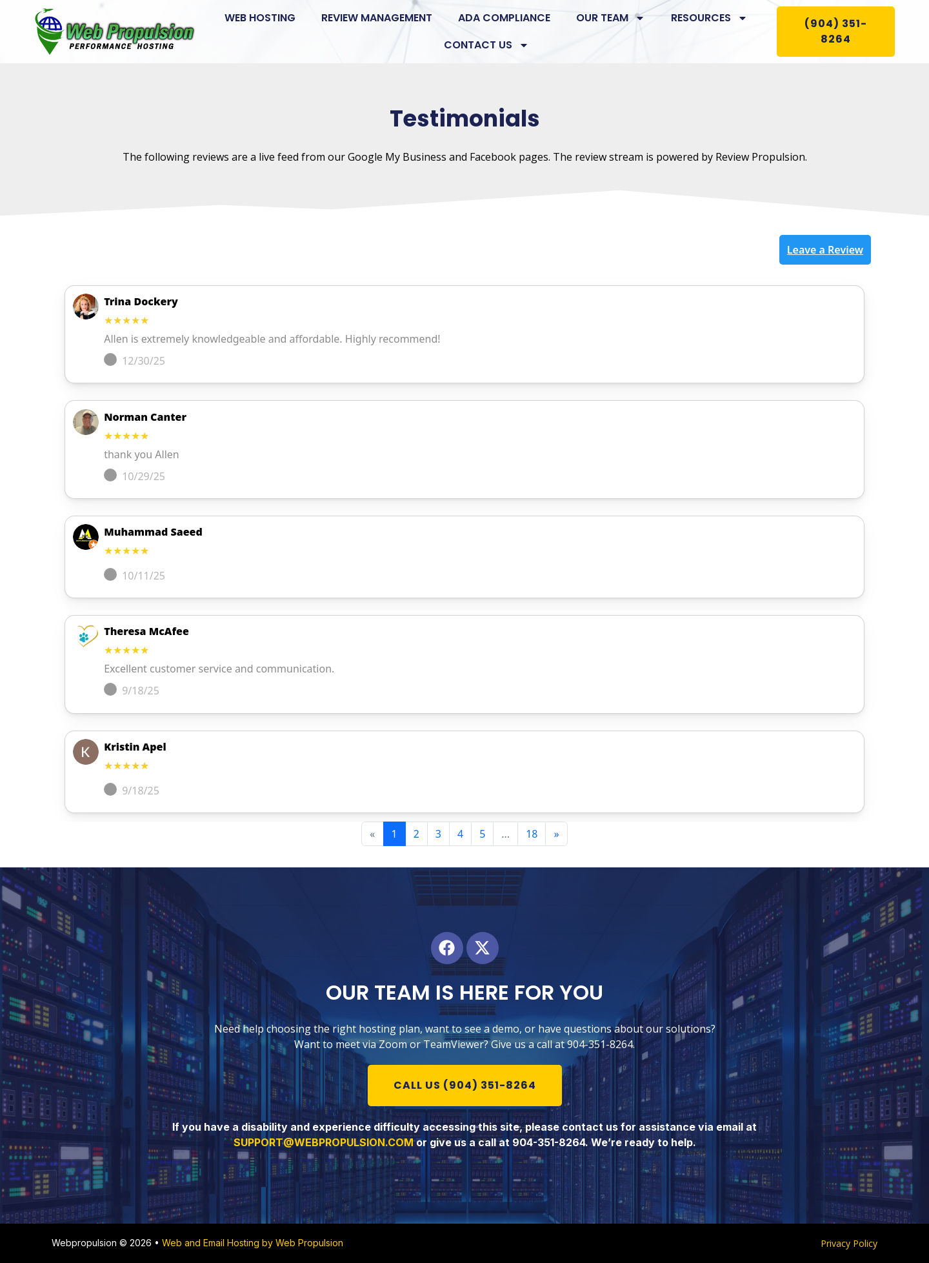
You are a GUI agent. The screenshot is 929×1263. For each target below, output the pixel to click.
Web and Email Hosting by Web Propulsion (252, 1242)
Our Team (610, 18)
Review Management (376, 17)
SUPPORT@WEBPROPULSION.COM (324, 1142)
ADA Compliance (504, 17)
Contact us (486, 45)
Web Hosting (260, 17)
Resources (709, 18)
